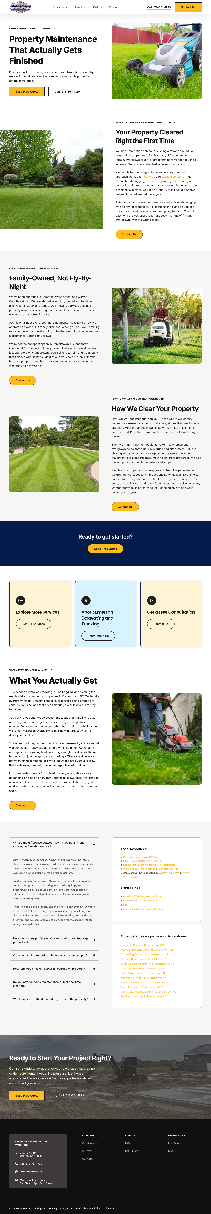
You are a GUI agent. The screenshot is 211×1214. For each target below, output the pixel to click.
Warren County (169, 872)
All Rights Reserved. (70, 1208)
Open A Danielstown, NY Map (141, 857)
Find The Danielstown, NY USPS (142, 861)
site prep (149, 176)
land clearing (154, 181)
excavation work (172, 176)
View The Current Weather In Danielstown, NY (150, 868)
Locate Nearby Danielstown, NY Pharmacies (149, 864)
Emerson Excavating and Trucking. (38, 1208)
